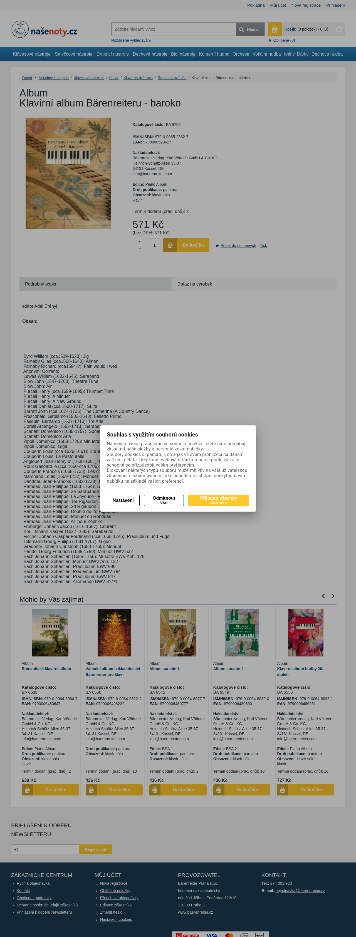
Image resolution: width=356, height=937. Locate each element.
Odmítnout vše (164, 500)
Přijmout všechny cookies (218, 500)
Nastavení (123, 500)
